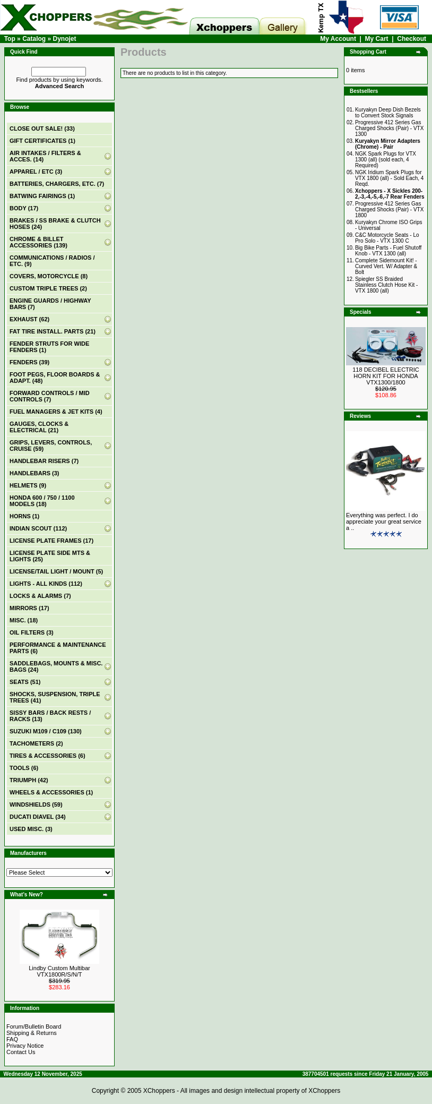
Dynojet (64, 38)
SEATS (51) (25, 682)
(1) (42, 141)
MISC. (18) (24, 620)
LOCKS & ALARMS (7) (40, 596)
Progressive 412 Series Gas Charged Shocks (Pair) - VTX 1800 (389, 209)
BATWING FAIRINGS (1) (42, 196)
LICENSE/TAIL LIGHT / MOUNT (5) (56, 571)
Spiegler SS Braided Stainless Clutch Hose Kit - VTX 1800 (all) (386, 285)
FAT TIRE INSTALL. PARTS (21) (53, 331)
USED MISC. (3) (31, 829)
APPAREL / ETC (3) (36, 171)
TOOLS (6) (24, 768)
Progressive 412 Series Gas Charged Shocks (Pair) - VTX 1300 (389, 128)
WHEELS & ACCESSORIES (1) (51, 792)
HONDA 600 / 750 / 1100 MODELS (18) (42, 500)
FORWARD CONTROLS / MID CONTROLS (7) (50, 396)
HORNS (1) (24, 516)
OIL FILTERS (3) (32, 632)
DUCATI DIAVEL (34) (38, 817)
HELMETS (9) (28, 485)
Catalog (34, 38)
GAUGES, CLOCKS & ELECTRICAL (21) (39, 427)
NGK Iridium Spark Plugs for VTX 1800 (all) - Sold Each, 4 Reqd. (389, 178)
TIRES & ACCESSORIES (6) (47, 755)
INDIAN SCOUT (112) (38, 528)
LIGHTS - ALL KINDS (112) (46, 583)
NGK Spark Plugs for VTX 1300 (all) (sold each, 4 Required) (385, 159)
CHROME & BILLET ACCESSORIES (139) (38, 242)
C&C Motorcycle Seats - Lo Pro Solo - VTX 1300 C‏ (387, 238)
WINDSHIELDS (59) (36, 804)
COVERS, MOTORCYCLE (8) (49, 276)
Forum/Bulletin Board (33, 1026)
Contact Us (20, 1052)
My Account (338, 38)
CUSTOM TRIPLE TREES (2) (48, 288)
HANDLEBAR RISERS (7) (44, 461)
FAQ (12, 1039)
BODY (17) (24, 208)
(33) (42, 128)
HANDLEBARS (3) (34, 473)
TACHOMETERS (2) (36, 743)
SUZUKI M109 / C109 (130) (46, 731)
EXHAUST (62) (29, 319)
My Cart (376, 38)
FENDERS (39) (29, 362)
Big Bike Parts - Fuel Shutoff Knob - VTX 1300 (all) (388, 250)
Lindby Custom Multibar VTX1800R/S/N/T (59, 971)
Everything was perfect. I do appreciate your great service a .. (383, 521)
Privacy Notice (25, 1045)
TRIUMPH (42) (29, 780)
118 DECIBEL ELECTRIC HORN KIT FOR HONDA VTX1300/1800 (385, 376)
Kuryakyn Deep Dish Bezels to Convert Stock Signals (388, 112)
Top (9, 38)
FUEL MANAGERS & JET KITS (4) (56, 411)
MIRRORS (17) (29, 608)
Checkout (411, 38)
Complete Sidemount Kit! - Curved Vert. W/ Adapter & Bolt (386, 266)
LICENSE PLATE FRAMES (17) (51, 540)
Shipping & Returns (31, 1033)
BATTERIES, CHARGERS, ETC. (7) (57, 184)
